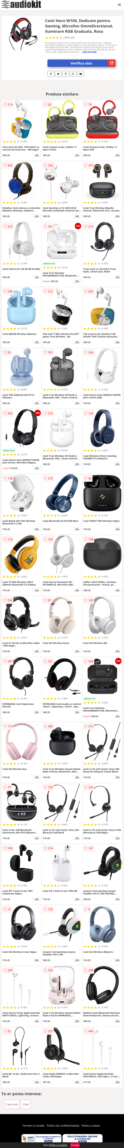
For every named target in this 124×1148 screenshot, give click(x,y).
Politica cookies (91, 1125)
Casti (26, 1104)
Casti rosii (12, 1104)
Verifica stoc (93, 63)
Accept (75, 1145)
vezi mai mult (90, 51)
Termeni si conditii (33, 1125)
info (37, 155)
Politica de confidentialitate (63, 1125)
